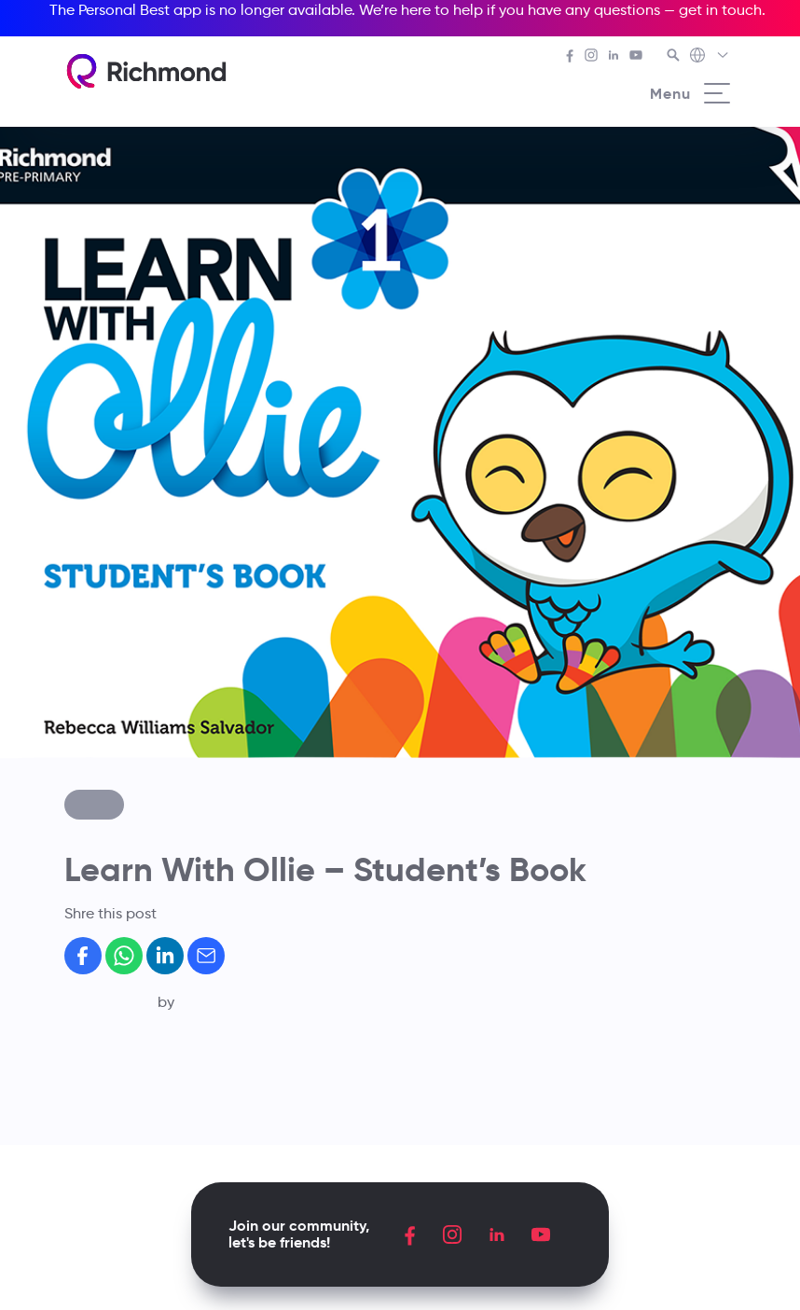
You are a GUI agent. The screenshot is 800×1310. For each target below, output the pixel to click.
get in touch (720, 10)
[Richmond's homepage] (146, 71)
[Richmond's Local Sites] (710, 57)
